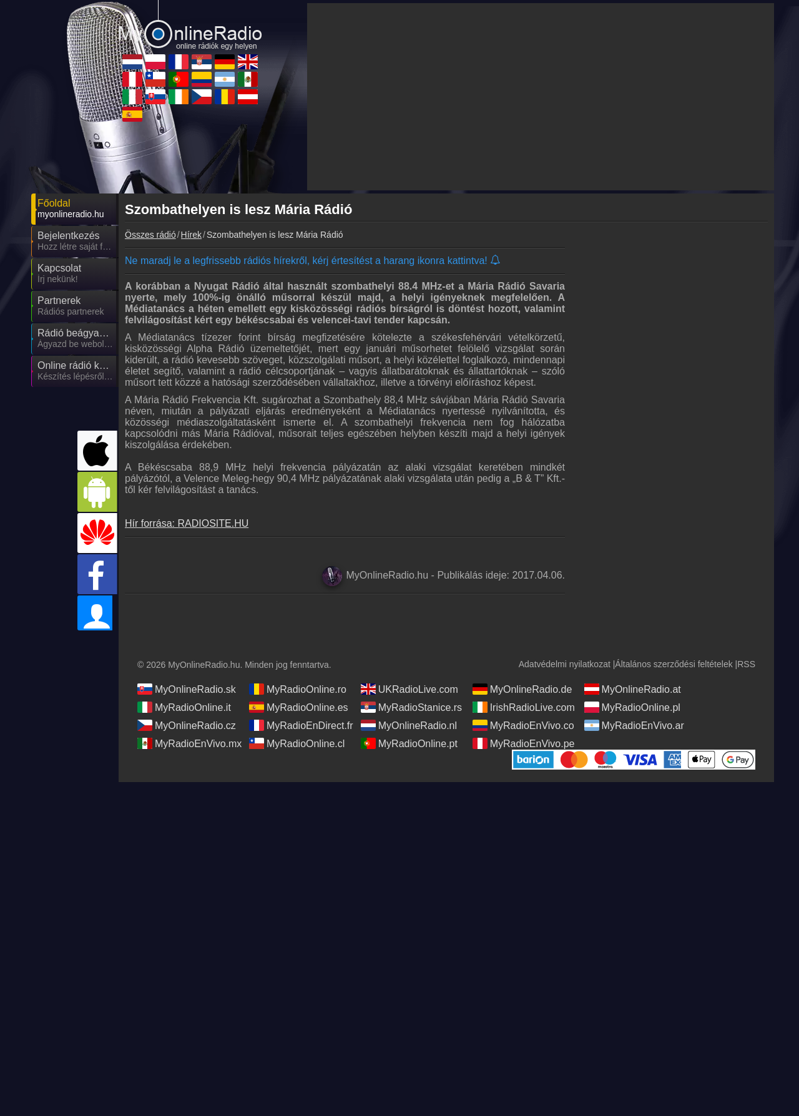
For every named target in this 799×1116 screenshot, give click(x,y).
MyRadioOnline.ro (297, 701)
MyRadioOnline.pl (632, 719)
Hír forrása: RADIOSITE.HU (186, 523)
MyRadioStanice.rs (411, 719)
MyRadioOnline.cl (297, 755)
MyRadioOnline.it (184, 719)
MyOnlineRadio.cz (186, 737)
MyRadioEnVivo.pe (524, 755)
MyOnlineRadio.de (522, 701)
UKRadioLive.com (409, 701)
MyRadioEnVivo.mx (189, 755)
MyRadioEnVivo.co (523, 737)
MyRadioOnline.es (298, 719)
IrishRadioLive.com (524, 719)
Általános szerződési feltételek (673, 677)
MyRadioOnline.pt (409, 755)
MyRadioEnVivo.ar (634, 737)
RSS (746, 677)
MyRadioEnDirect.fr (301, 737)
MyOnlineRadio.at (632, 701)
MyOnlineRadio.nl (409, 737)
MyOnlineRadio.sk (186, 701)
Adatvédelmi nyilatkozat (564, 677)
